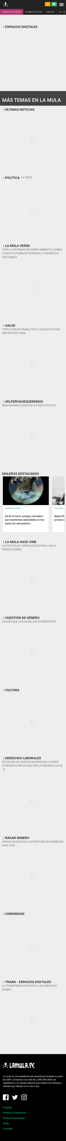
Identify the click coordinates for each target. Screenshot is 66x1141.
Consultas (8, 1128)
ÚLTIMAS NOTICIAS (33, 12)
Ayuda (6, 1123)
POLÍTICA (50, 12)
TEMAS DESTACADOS (11, 12)
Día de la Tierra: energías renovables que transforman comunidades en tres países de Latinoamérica (24, 520)
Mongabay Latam (12, 508)
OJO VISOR (58, 508)
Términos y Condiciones (14, 1113)
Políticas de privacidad (14, 1118)
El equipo (7, 1107)
